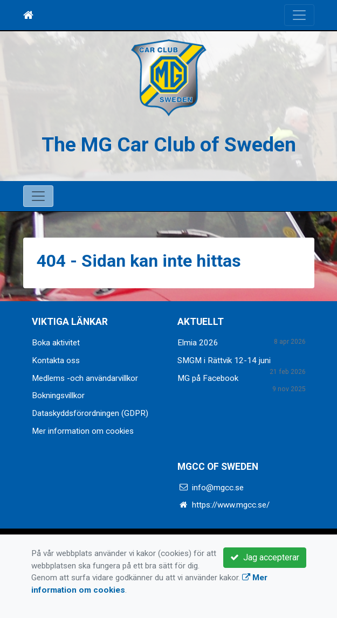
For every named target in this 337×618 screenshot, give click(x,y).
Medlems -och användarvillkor (85, 378)
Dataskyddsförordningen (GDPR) (90, 413)
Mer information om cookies (83, 431)
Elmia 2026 (197, 343)
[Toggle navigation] (299, 15)
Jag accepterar (264, 557)
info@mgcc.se (218, 487)
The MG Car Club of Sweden (169, 144)
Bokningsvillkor (58, 395)
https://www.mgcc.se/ (231, 505)
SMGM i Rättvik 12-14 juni (224, 360)
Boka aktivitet (56, 343)
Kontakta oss (56, 360)
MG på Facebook (207, 378)
